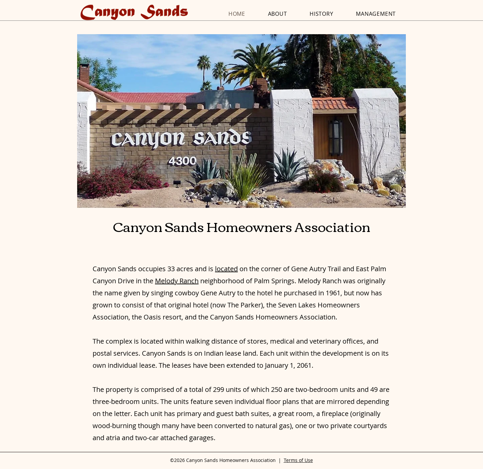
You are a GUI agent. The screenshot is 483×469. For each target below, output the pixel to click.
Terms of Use (298, 460)
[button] (241, 121)
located (226, 268)
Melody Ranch (177, 280)
